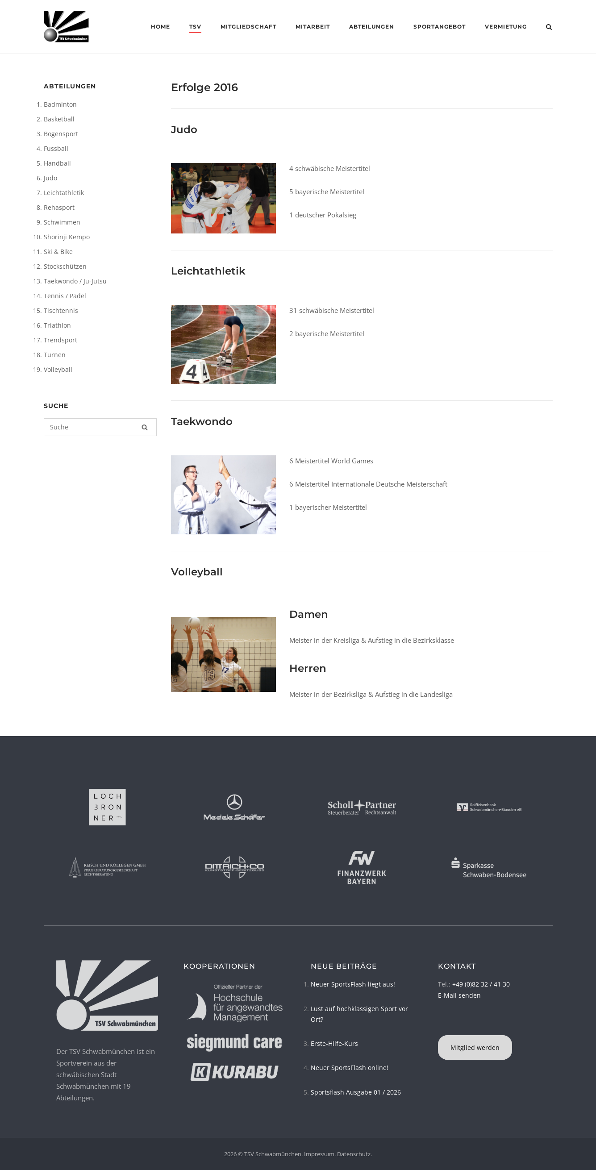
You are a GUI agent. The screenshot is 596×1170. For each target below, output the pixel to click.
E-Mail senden (459, 995)
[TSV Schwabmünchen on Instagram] (442, 1023)
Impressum (319, 1154)
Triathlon (57, 325)
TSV (195, 26)
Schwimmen (62, 222)
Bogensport (61, 133)
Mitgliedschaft (248, 26)
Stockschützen (65, 266)
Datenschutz (354, 1154)
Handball (57, 163)
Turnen (55, 354)
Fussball (56, 148)
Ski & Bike (58, 251)
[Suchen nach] (100, 427)
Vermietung (506, 26)
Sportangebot (439, 26)
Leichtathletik (64, 192)
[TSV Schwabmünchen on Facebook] (439, 1023)
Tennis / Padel (65, 295)
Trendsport (60, 340)
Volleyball (58, 369)
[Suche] (145, 427)
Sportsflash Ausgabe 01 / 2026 (356, 1092)
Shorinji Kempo (67, 237)
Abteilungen (371, 26)
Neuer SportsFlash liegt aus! (353, 984)
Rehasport (59, 207)
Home (160, 26)
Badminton (60, 104)
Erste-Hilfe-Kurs (334, 1043)
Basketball (59, 119)
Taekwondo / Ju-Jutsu (75, 281)
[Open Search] (549, 28)
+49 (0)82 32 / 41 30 (481, 984)
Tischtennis (61, 310)
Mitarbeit (313, 26)
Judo (50, 178)
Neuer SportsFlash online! (349, 1067)
